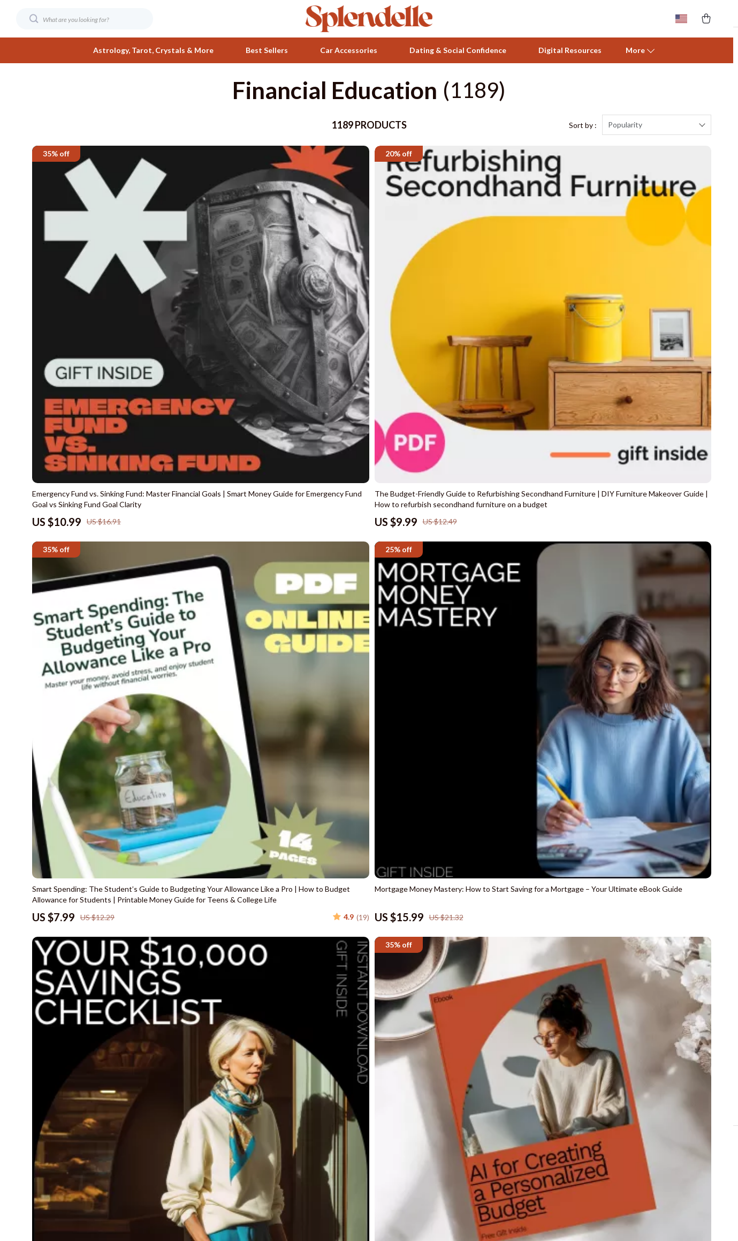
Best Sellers (267, 50)
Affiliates (197, 1087)
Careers (195, 1034)
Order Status (378, 1069)
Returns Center (382, 1034)
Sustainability (204, 1140)
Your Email (80, 974)
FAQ (363, 1016)
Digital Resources (570, 50)
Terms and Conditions (568, 1069)
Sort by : (583, 139)
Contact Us (375, 981)
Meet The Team (209, 1016)
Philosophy (200, 1157)
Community (201, 1175)
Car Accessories (348, 50)
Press (191, 1051)
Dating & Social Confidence (457, 50)
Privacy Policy (554, 1051)
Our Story (198, 981)
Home (541, 981)
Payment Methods (387, 1051)
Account (545, 1034)
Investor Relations (213, 1104)
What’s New (552, 1016)
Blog (189, 998)
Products (546, 998)
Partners (196, 1122)
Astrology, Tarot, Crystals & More (153, 50)
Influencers (201, 1069)
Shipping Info (378, 998)
